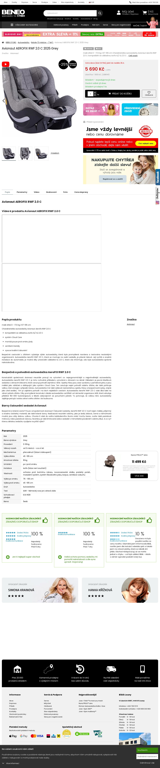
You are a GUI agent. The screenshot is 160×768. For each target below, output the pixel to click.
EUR (91, 2)
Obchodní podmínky (17, 714)
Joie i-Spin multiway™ (87, 711)
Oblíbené (48, 706)
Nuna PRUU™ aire (139, 454)
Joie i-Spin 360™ (85, 709)
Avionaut (14, 53)
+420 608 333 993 (143, 709)
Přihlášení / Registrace (130, 14)
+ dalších (55, 153)
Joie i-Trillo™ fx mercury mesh (91, 700)
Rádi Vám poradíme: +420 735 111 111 (144, 2)
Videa (54, 2)
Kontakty (81, 2)
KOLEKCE (68, 19)
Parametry (22, 192)
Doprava (25, 2)
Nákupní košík (153, 14)
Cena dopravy (83, 192)
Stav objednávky (67, 2)
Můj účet (128, 11)
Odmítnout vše (147, 763)
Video (37, 192)
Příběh (75, 25)
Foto (67, 192)
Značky (14, 2)
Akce (5, 2)
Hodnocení (53, 192)
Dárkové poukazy (61, 25)
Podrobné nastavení (147, 756)
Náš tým (96, 25)
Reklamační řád (15, 717)
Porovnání (48, 709)
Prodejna (44, 2)
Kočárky (76, 19)
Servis (34, 2)
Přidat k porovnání (93, 122)
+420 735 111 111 (132, 706)
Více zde (139, 475)
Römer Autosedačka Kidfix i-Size (92, 706)
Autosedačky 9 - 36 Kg (89, 19)
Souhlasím (143, 750)
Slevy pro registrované (121, 25)
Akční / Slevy (143, 25)
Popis (7, 192)
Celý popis (133, 55)
